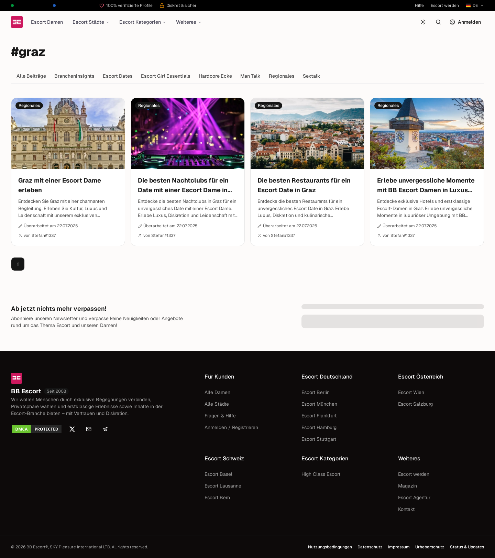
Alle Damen (217, 392)
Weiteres (189, 22)
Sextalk (311, 76)
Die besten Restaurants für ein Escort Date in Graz (304, 185)
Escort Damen (47, 22)
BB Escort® (37, 547)
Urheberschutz (429, 547)
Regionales (282, 76)
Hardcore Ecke (215, 76)
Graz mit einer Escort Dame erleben (59, 185)
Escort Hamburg (319, 427)
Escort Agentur (414, 497)
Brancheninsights (74, 76)
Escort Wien (411, 392)
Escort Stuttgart (318, 439)
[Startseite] (17, 22)
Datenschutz (370, 547)
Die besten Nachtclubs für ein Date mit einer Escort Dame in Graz (183, 185)
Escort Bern (217, 497)
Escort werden (445, 5)
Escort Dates (118, 76)
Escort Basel (218, 474)
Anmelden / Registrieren (231, 427)
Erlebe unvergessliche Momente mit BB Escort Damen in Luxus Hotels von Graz (426, 185)
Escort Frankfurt (319, 416)
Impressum (399, 547)
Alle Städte (217, 404)
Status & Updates (467, 547)
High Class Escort (320, 474)
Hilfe (419, 5)
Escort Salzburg (415, 404)
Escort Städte (91, 22)
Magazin (407, 486)
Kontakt (406, 509)
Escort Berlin (315, 392)
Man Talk (250, 76)
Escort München (319, 404)
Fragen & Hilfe (220, 416)
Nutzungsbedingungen (330, 547)
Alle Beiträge (31, 76)
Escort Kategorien (142, 22)
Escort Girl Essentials (165, 76)
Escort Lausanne (223, 486)
